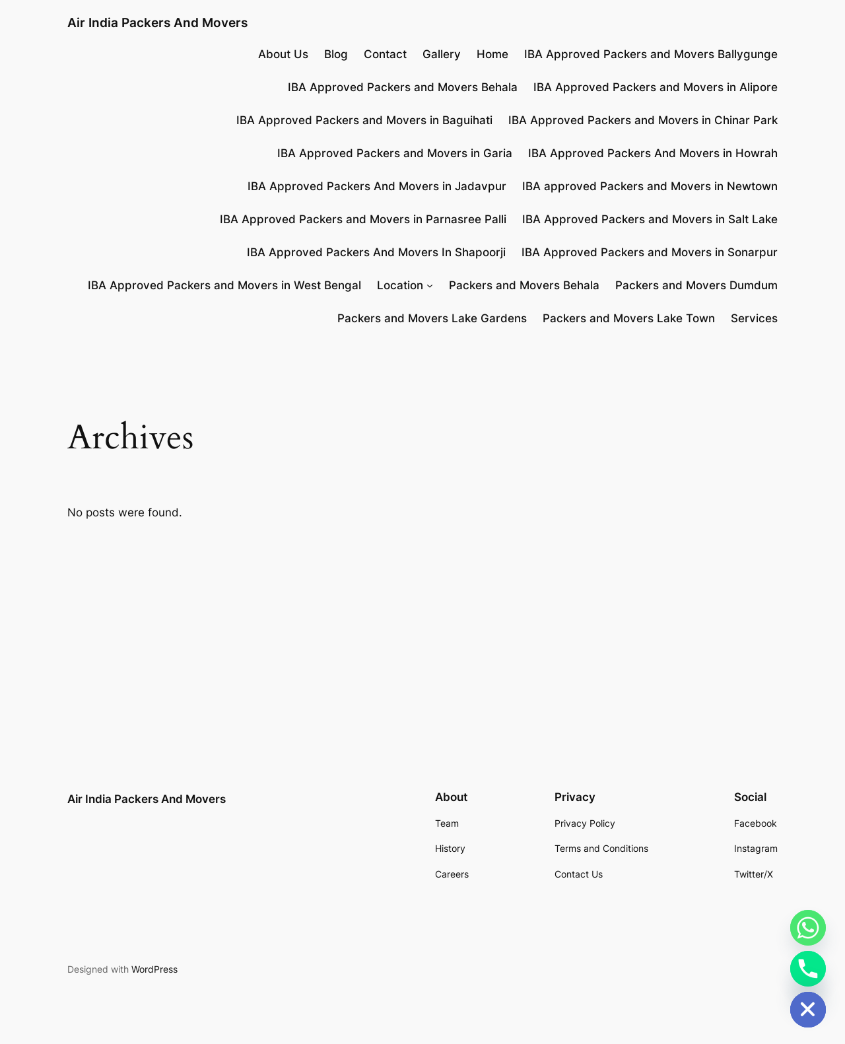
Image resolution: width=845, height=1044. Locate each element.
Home (492, 54)
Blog (336, 54)
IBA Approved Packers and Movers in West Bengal (224, 285)
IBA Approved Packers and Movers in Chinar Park (643, 120)
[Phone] (808, 969)
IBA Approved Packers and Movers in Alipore (655, 87)
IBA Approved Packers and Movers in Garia (394, 153)
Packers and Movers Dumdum (696, 285)
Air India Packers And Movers (157, 22)
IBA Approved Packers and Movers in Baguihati (364, 120)
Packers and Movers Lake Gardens (432, 318)
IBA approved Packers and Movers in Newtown (650, 186)
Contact (385, 54)
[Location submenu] (429, 285)
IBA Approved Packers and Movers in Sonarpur (650, 252)
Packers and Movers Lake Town (629, 318)
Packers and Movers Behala (524, 285)
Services (754, 318)
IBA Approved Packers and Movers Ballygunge (651, 54)
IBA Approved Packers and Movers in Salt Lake (650, 219)
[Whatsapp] (808, 928)
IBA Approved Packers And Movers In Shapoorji (376, 252)
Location (400, 285)
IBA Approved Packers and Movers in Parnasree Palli (363, 219)
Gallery (441, 54)
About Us (283, 54)
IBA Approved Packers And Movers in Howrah (653, 153)
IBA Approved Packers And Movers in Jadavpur (377, 186)
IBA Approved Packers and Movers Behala (403, 87)
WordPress (154, 969)
